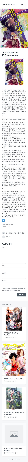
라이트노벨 (7, 226)
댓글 (3, 247)
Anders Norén (16, 459)
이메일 (4, 273)
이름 (3, 265)
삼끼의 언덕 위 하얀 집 (9, 4)
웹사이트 (4, 280)
